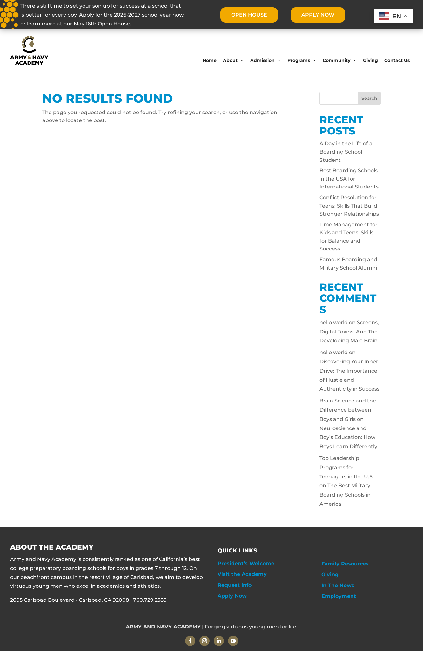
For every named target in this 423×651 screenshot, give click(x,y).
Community (340, 60)
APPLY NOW (318, 14)
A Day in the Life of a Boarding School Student (346, 151)
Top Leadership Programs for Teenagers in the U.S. (346, 467)
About (233, 60)
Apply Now (232, 596)
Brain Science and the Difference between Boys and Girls (347, 410)
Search (369, 98)
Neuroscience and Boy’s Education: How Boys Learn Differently (348, 437)
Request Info (235, 585)
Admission (265, 60)
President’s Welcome (246, 563)
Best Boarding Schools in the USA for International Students (349, 179)
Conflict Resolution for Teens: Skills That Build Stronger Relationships (349, 206)
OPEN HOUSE (249, 14)
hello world (333, 322)
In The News (337, 585)
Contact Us (397, 60)
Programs (301, 60)
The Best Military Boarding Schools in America (345, 495)
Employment (338, 596)
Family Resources (345, 564)
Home (210, 60)
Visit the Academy (242, 574)
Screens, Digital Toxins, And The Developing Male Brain (349, 331)
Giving (370, 60)
